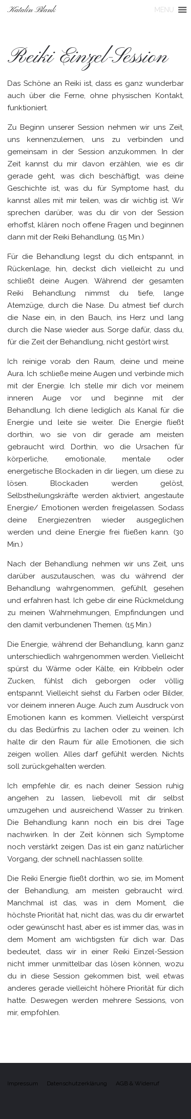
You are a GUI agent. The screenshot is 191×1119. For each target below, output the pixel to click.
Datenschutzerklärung (77, 1083)
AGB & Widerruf (137, 1083)
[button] (164, 10)
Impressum (22, 1083)
